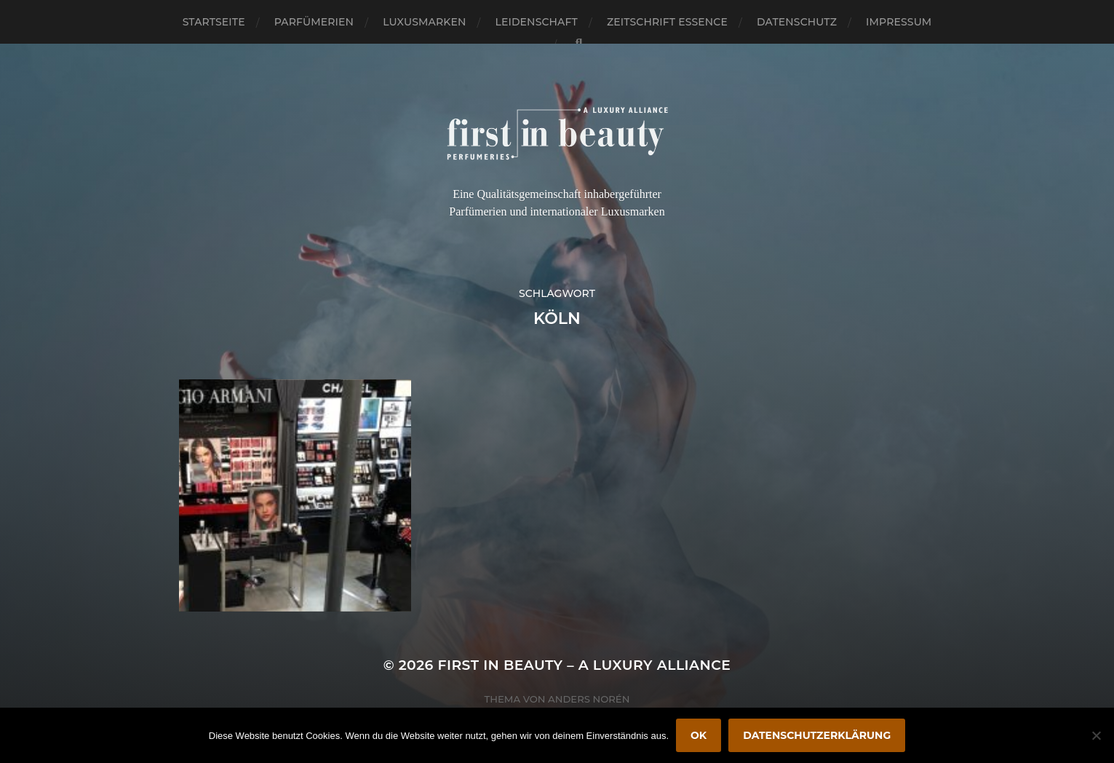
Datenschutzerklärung (817, 735)
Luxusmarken (424, 21)
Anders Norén (588, 699)
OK (699, 735)
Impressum (898, 21)
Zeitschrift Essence (667, 21)
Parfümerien (314, 21)
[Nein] (1096, 735)
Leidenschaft (536, 21)
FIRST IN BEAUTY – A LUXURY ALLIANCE (584, 665)
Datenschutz (797, 21)
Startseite (214, 21)
